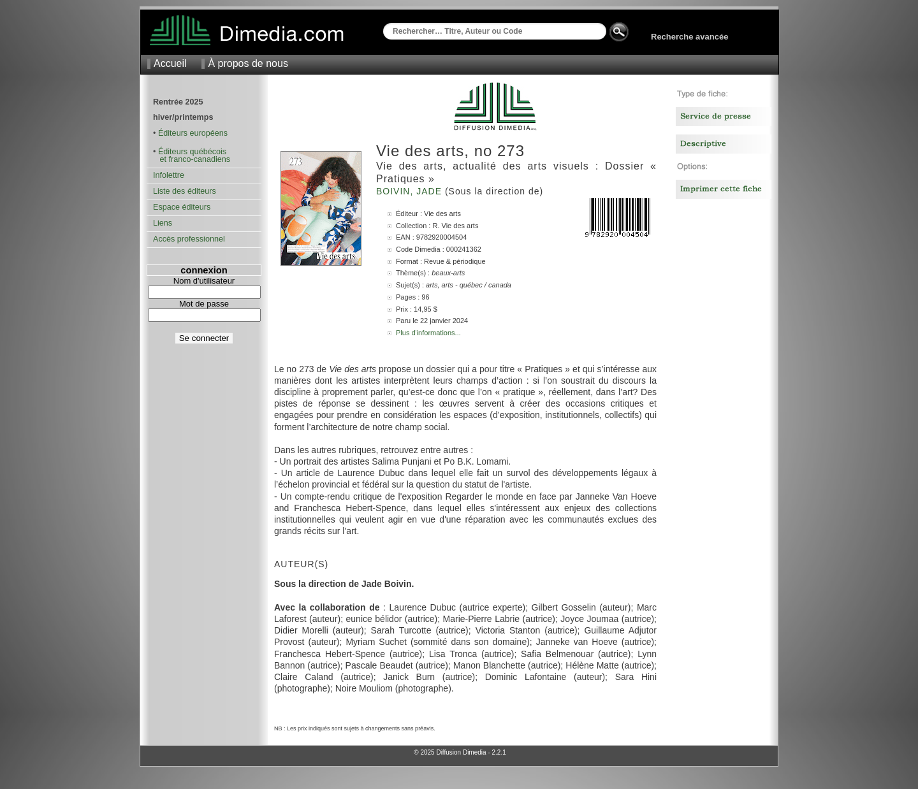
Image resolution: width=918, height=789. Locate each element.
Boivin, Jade (410, 191)
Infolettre (168, 175)
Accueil (170, 63)
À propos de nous (248, 63)
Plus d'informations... (428, 333)
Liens (162, 223)
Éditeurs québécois (192, 151)
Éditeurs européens (193, 133)
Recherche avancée (689, 36)
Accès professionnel (189, 239)
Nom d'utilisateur (204, 281)
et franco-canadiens (191, 159)
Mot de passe (204, 303)
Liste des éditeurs (184, 191)
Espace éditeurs (181, 207)
